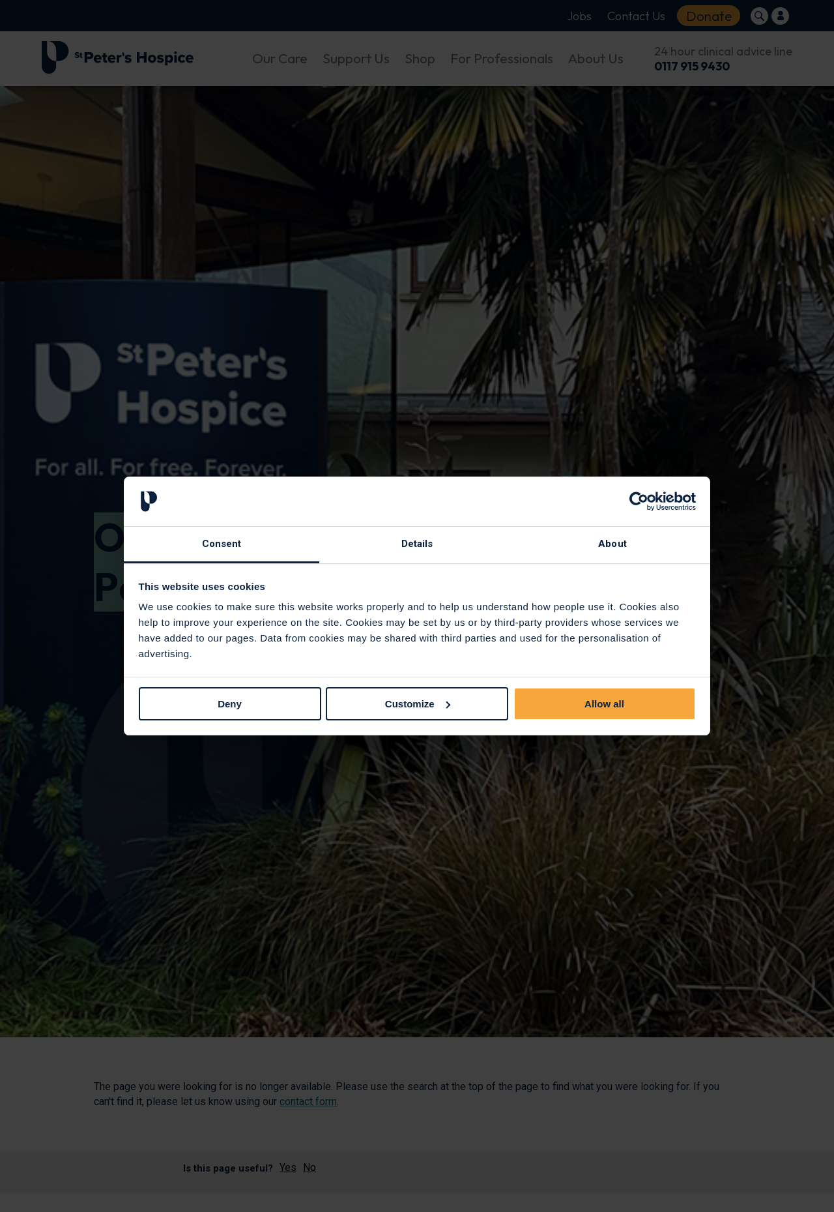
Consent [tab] (222, 544)
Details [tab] (417, 544)
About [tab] (612, 544)
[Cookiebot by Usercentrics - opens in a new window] (639, 501)
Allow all (604, 703)
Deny (230, 703)
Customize (417, 703)
